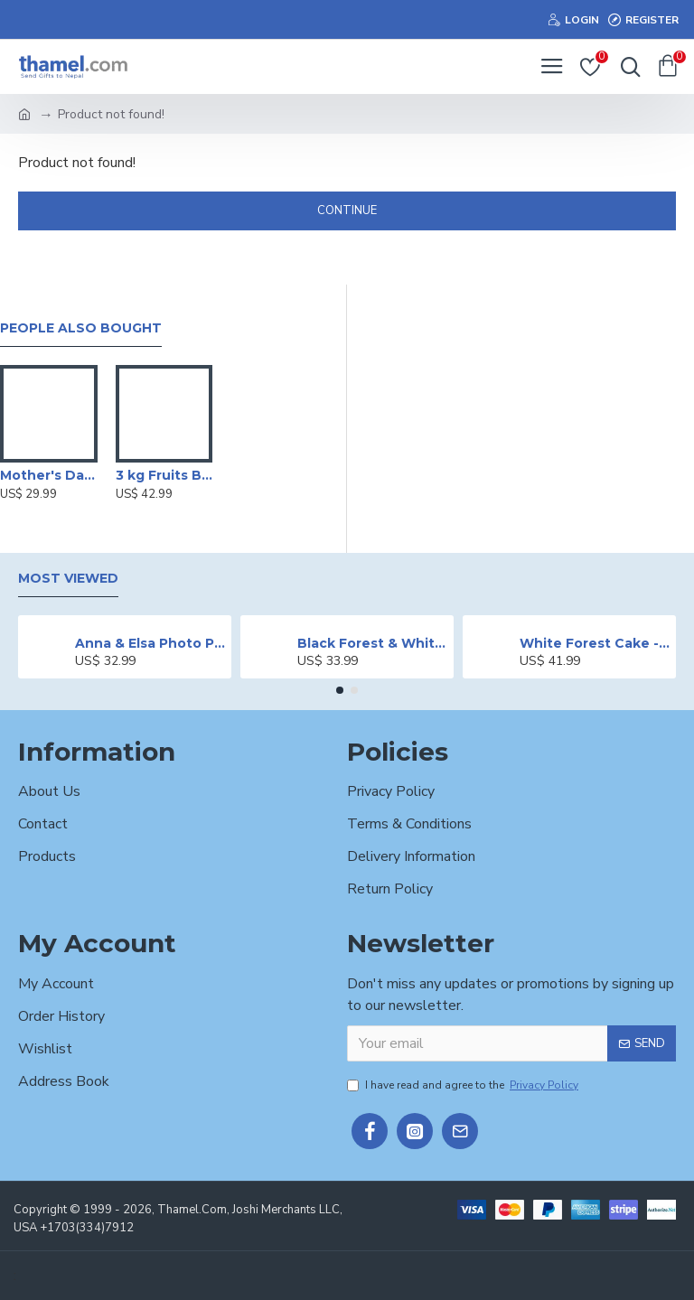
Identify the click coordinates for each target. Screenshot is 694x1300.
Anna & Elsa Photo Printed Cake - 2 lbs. (150, 643)
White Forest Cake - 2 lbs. (595, 643)
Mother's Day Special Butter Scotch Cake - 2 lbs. (49, 475)
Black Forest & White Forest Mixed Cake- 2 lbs (372, 643)
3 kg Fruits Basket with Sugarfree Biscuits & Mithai (164, 475)
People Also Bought (81, 328)
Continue (347, 210)
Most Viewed (68, 578)
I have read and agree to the (464, 1085)
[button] (339, 690)
